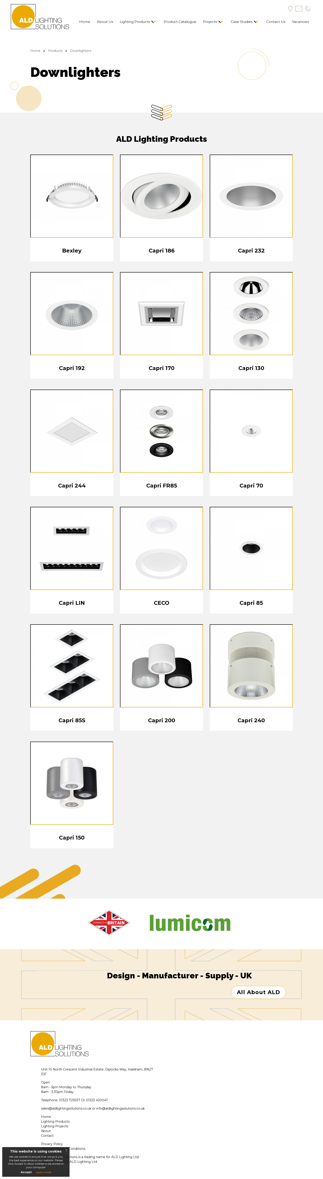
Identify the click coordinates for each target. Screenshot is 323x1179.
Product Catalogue (180, 22)
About (46, 1131)
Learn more (43, 1172)
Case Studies (241, 22)
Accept (26, 1172)
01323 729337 (69, 1101)
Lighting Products (135, 22)
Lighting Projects (54, 1127)
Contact (47, 1136)
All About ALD (258, 992)
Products (55, 51)
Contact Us (275, 22)
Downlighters (80, 51)
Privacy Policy (52, 1144)
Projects (210, 22)
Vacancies (300, 22)
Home (84, 22)
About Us (105, 22)
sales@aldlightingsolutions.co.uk (66, 1109)
